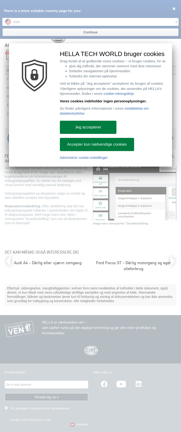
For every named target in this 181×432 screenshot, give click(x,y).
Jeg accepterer (88, 127)
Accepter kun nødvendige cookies (97, 144)
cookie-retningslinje (119, 94)
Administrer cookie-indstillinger (84, 158)
